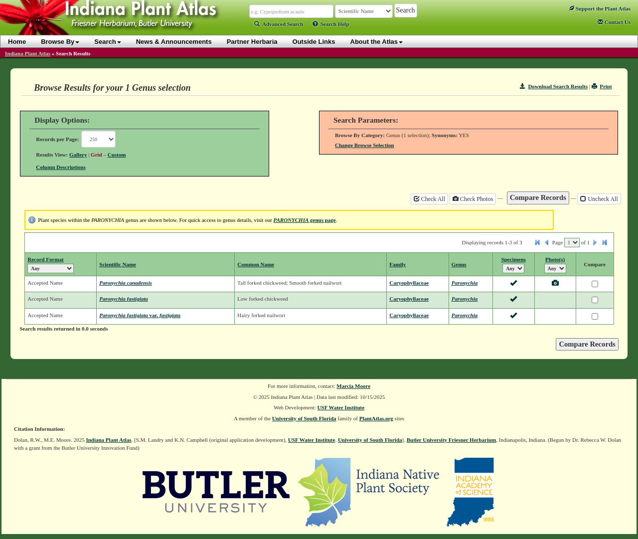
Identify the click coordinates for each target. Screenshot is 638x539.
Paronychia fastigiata (123, 299)
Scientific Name (117, 264)
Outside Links (314, 41)
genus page (305, 220)
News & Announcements (174, 41)
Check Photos (473, 198)
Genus (459, 264)
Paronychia (465, 283)
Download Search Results (554, 86)
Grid (96, 155)
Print (602, 86)
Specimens (513, 259)
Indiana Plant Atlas (27, 53)
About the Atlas (376, 41)
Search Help (331, 24)
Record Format (45, 259)
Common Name (255, 264)
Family (397, 264)
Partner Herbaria (252, 41)
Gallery (78, 155)
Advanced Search (278, 24)
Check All (429, 198)
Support (600, 8)
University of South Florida (304, 418)
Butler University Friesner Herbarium (451, 440)
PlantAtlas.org (376, 418)
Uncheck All (599, 198)
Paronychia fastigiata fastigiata (139, 315)
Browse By (60, 41)
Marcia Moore (353, 386)
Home (17, 41)
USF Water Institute (341, 407)
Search (107, 41)
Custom (117, 155)
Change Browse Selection (364, 145)
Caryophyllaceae (409, 283)
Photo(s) (555, 259)
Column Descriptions (60, 167)
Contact (614, 22)
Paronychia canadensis (125, 283)
